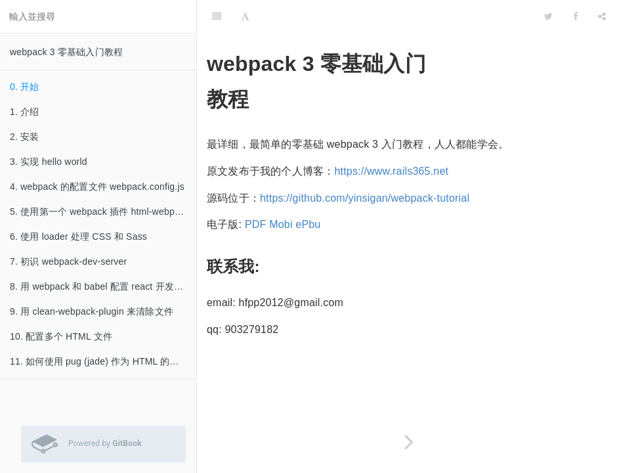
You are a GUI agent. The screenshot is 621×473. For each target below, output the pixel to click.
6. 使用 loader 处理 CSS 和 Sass (78, 236)
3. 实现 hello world (48, 161)
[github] (475, 16)
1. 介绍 (24, 111)
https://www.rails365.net (391, 171)
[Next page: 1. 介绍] (409, 442)
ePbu (307, 224)
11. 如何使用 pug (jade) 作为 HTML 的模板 (99, 361)
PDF (256, 224)
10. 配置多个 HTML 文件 (61, 336)
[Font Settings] (245, 16)
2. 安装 (24, 136)
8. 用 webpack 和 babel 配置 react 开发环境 (101, 286)
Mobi (280, 224)
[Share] (602, 16)
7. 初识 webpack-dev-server (68, 261)
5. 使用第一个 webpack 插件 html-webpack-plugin (103, 211)
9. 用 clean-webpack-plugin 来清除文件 (91, 311)
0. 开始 (24, 86)
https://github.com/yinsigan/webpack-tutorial (364, 198)
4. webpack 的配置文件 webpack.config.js (97, 186)
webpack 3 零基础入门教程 (66, 52)
